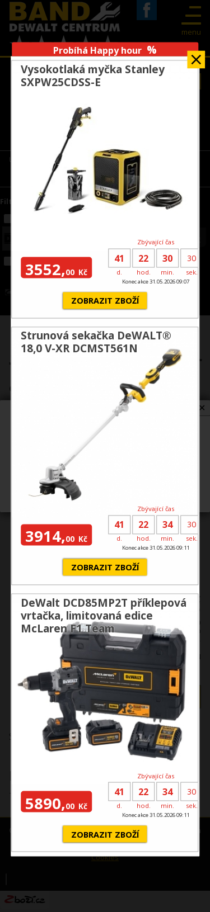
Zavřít (196, 55)
